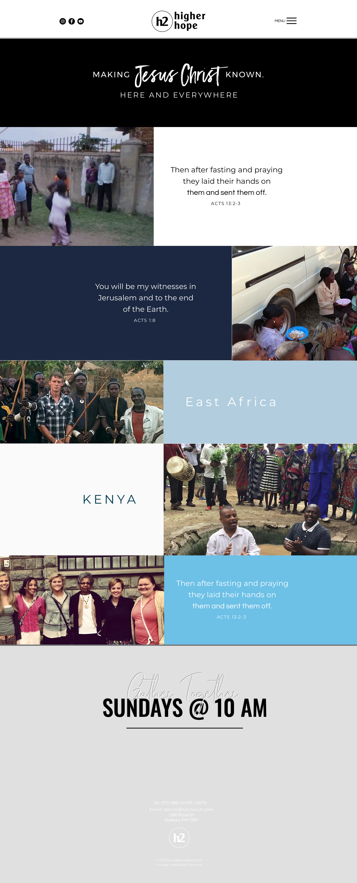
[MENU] (284, 20)
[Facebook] (71, 21)
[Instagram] (63, 21)
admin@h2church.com (188, 809)
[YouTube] (80, 21)
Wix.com (195, 865)
